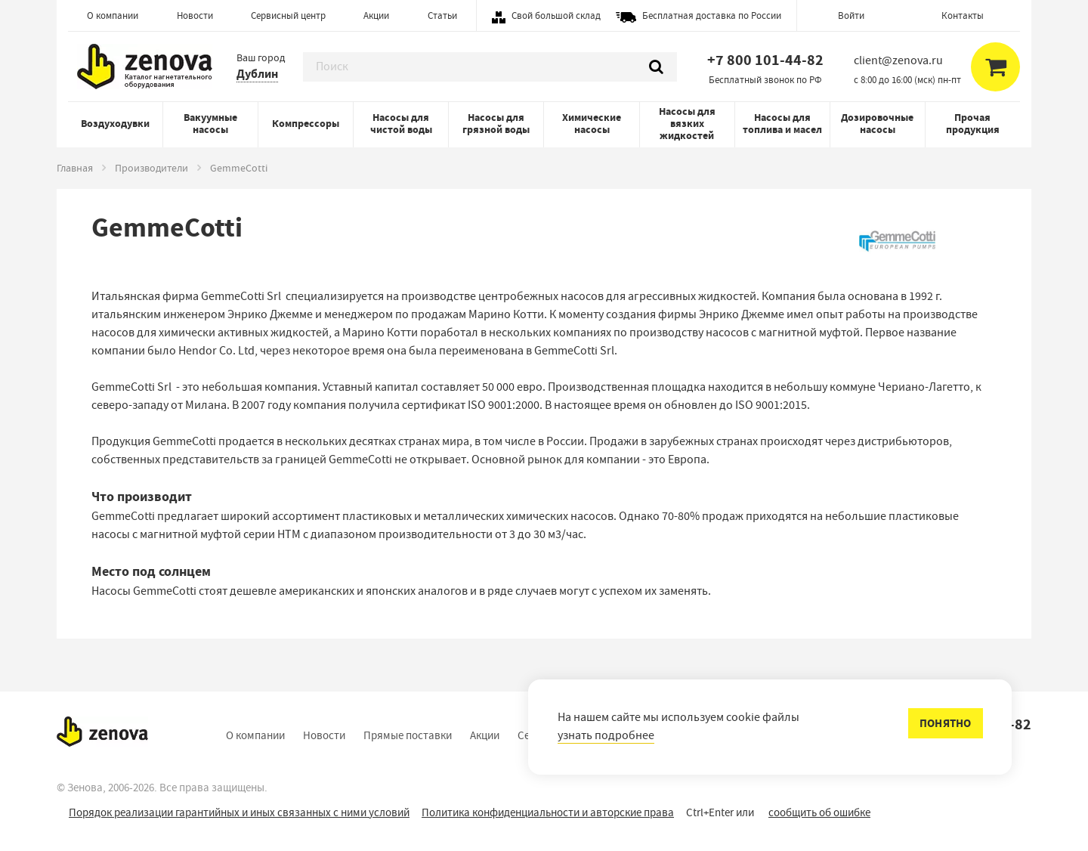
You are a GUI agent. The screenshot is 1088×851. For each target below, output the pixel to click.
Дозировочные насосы (877, 123)
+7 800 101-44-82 (765, 60)
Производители (151, 168)
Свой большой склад (556, 15)
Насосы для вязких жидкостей (687, 123)
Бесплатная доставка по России (711, 15)
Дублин (257, 74)
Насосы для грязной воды (496, 123)
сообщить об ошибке (819, 812)
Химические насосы (591, 123)
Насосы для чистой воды (401, 123)
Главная (75, 168)
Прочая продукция (973, 123)
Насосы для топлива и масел (782, 123)
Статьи (442, 15)
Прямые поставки (407, 735)
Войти (851, 15)
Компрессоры (305, 123)
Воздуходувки (115, 123)
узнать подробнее (606, 735)
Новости (195, 15)
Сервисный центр (288, 15)
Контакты (962, 15)
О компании (112, 15)
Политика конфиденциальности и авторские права (548, 812)
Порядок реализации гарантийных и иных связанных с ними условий (239, 812)
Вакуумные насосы (210, 123)
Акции (376, 15)
